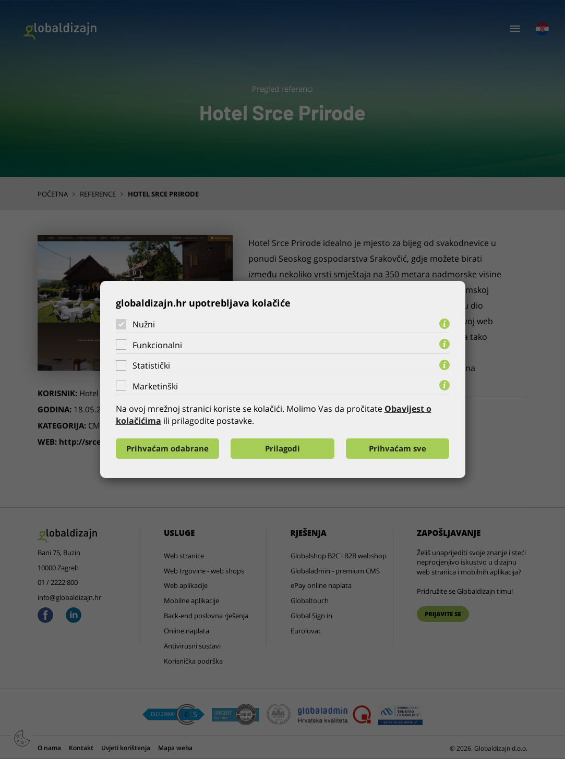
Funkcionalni (157, 345)
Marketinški (155, 386)
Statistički (151, 365)
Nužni (144, 324)
